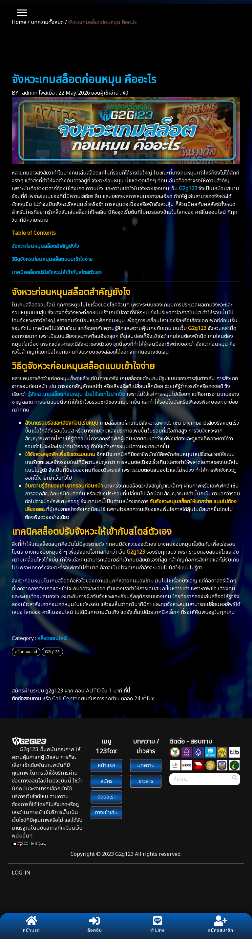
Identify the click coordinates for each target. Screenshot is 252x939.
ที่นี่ (126, 691)
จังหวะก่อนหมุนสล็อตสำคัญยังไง (45, 246)
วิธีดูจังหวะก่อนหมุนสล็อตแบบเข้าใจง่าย (52, 259)
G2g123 (52, 652)
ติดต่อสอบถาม (26, 699)
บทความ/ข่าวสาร (126, 50)
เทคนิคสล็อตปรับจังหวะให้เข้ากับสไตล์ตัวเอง (57, 272)
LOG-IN (21, 873)
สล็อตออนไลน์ (52, 638)
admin (29, 93)
